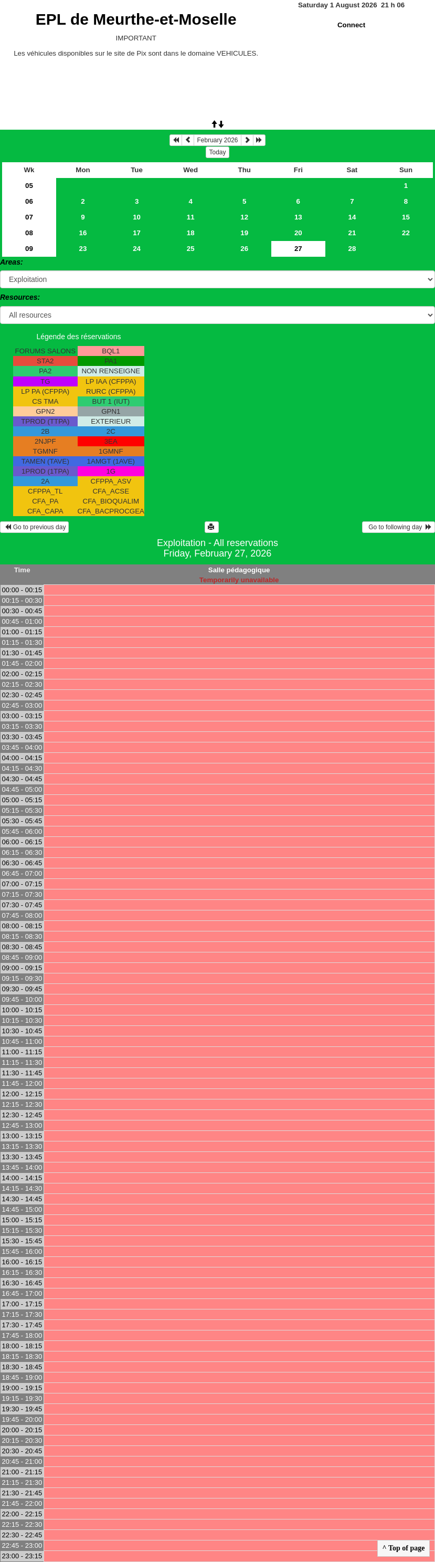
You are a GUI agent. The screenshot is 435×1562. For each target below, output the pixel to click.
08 (29, 233)
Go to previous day (34, 527)
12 (244, 217)
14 (352, 217)
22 (406, 233)
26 (244, 249)
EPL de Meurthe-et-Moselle (136, 19)
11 (191, 217)
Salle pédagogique (239, 570)
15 (406, 217)
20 (298, 233)
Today (217, 152)
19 (244, 233)
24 (137, 249)
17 (137, 233)
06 (29, 201)
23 (83, 249)
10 (137, 217)
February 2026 (217, 140)
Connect (351, 25)
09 (29, 249)
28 (352, 249)
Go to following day (398, 527)
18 (191, 233)
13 (298, 217)
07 (29, 217)
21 (352, 233)
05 (29, 186)
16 (83, 233)
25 (191, 249)
